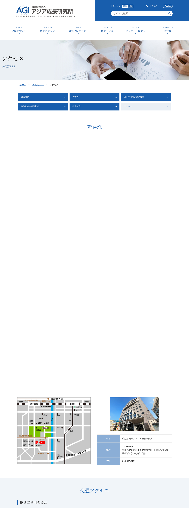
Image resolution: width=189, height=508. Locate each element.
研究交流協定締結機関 (137, 97)
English (168, 6)
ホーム (23, 84)
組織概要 (27, 97)
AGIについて (38, 84)
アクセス (153, 6)
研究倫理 (78, 107)
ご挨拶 (77, 97)
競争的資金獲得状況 (33, 107)
